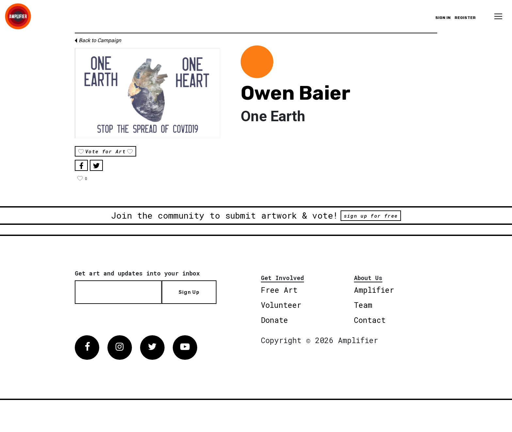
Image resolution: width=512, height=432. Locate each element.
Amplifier (374, 290)
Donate (274, 320)
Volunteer (281, 305)
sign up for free (371, 215)
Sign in (443, 17)
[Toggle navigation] (498, 16)
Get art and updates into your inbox (137, 273)
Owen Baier (295, 93)
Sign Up (189, 292)
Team (363, 305)
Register (465, 17)
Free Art (279, 290)
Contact (370, 320)
